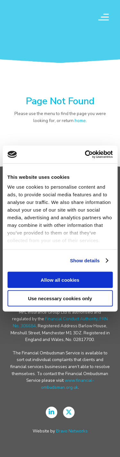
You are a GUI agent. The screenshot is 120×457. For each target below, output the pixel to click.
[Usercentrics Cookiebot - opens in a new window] (85, 154)
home (80, 121)
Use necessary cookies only (60, 298)
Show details (85, 260)
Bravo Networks (72, 431)
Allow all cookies (60, 279)
